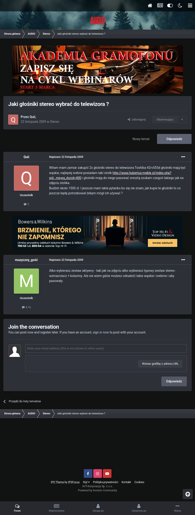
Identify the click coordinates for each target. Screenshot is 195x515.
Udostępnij (137, 119)
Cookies (139, 482)
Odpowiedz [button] (174, 381)
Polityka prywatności (105, 482)
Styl (86, 482)
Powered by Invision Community (97, 490)
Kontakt (126, 482)
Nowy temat (140, 139)
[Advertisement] (97, 445)
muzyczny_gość (26, 260)
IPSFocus (73, 482)
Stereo (54, 121)
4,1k (26, 307)
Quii (32, 117)
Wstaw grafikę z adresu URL (160, 363)
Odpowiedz (174, 139)
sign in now (101, 332)
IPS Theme (57, 482)
